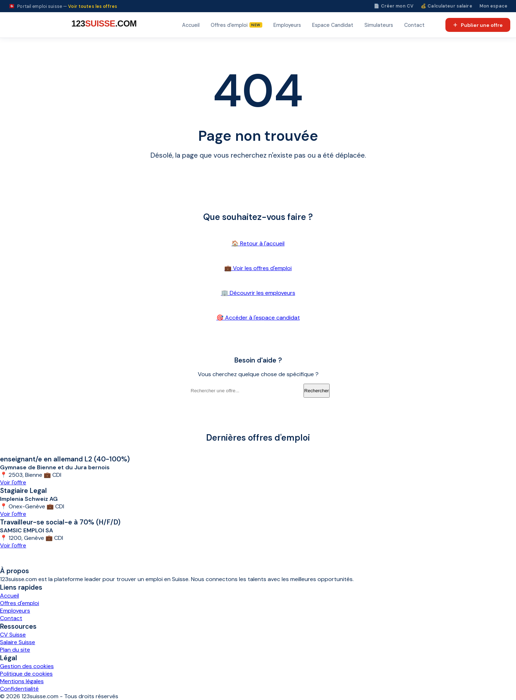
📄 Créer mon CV (394, 6)
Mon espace (493, 6)
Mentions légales (22, 681)
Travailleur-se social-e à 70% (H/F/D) (60, 522)
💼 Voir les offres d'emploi (258, 268)
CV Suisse (13, 634)
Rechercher (316, 390)
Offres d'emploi (19, 603)
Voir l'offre (13, 482)
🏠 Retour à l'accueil (258, 243)
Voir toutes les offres (92, 6)
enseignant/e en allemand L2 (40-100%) (65, 459)
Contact (414, 25)
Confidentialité (19, 688)
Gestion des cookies (27, 666)
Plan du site (15, 649)
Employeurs (287, 25)
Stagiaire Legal (23, 490)
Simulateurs (378, 25)
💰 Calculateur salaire (446, 6)
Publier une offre (478, 25)
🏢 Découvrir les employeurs (258, 293)
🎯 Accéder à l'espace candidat (258, 317)
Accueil (191, 25)
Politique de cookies (26, 673)
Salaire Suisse (17, 642)
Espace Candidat (332, 25)
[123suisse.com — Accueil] (103, 25)
